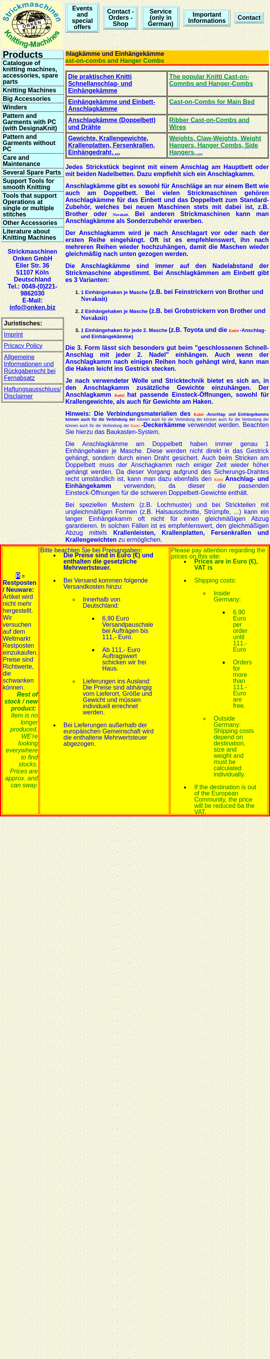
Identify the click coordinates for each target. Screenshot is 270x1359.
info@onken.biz (32, 307)
